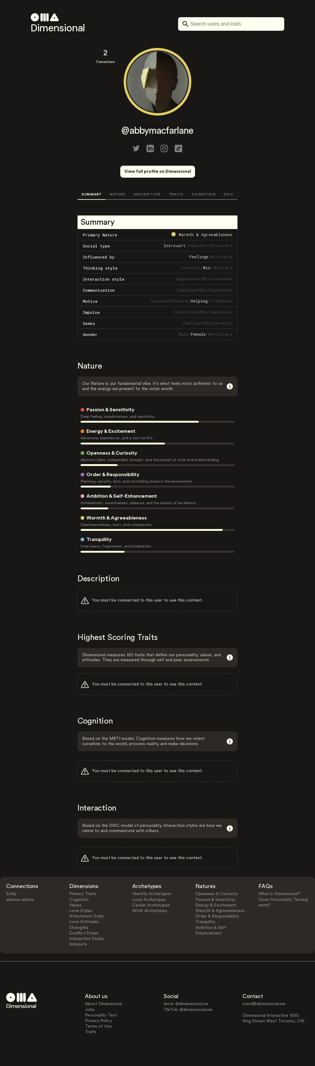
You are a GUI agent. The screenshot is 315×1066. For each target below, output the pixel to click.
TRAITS (176, 194)
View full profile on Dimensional (157, 171)
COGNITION (204, 194)
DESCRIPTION (147, 194)
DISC (228, 194)
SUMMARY (92, 194)
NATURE (118, 194)
